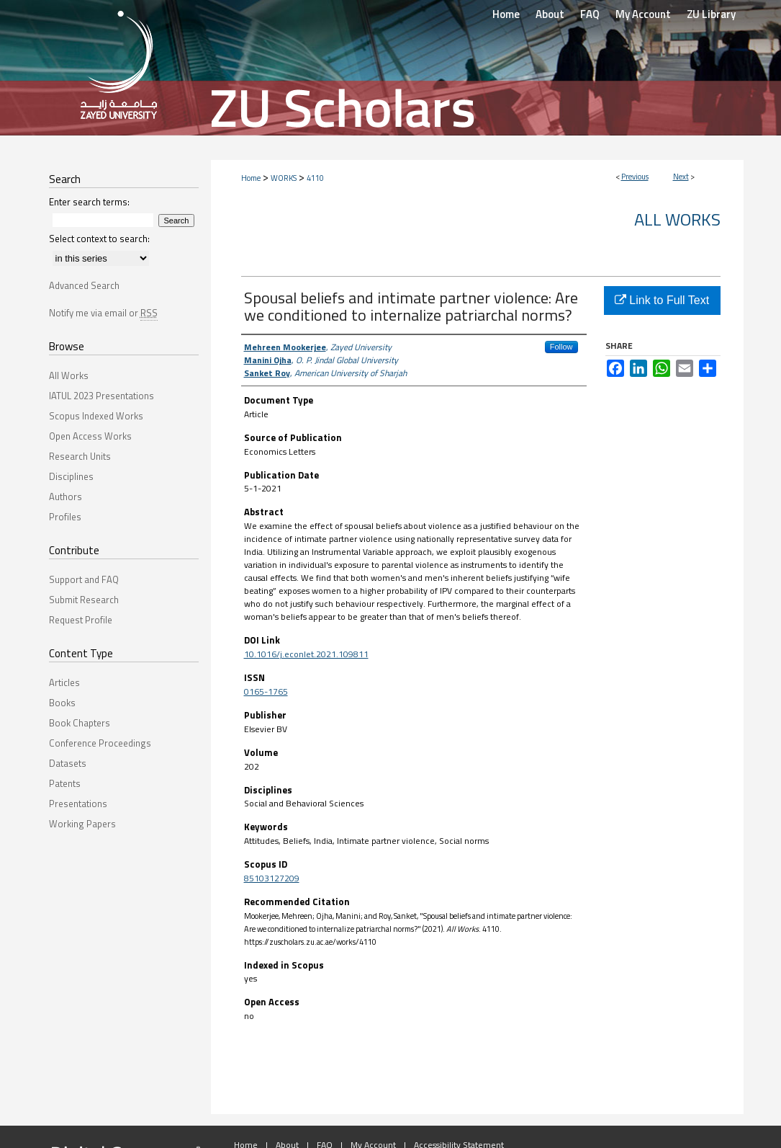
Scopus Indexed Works (96, 416)
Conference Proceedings (100, 743)
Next (681, 176)
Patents (65, 783)
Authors (65, 496)
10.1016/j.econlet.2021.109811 (306, 654)
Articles (64, 682)
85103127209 (271, 878)
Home (251, 178)
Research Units (80, 456)
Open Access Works (90, 436)
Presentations (78, 803)
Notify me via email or (103, 313)
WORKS (284, 178)
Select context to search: (99, 238)
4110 (315, 178)
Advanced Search (84, 285)
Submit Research (84, 599)
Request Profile (80, 620)
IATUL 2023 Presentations (101, 395)
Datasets (67, 763)
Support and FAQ (84, 579)
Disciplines (71, 476)
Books (62, 702)
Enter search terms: (89, 202)
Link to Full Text (662, 300)
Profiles (65, 517)
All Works (677, 219)
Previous (635, 176)
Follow (561, 346)
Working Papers (82, 823)
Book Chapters (79, 723)
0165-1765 (266, 691)
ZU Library (711, 14)
